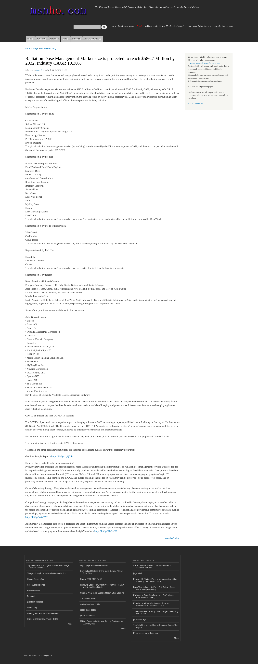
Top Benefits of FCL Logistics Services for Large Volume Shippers (48, 566)
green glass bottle (88, 610)
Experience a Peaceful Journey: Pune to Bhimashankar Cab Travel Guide (150, 604)
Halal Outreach (33, 590)
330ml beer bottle (88, 598)
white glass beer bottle (90, 604)
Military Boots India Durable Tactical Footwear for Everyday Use (101, 622)
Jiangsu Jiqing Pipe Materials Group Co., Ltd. (47, 573)
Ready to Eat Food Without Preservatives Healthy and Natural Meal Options (102, 586)
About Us (76, 38)
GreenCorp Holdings (36, 585)
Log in (113, 26)
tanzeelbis (40, 70)
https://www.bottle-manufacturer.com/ (204, 63)
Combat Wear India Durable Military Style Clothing (102, 593)
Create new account (127, 26)
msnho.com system (43, 655)
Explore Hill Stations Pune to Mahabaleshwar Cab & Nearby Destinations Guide (155, 580)
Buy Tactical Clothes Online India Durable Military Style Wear (101, 572)
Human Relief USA (35, 579)
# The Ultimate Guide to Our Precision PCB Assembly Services (152, 566)
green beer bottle (87, 616)
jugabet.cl (137, 573)
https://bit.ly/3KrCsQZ (105, 531)
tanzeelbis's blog (48, 48)
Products (54, 38)
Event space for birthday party (146, 633)
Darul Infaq (32, 607)
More (70, 624)
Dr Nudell (31, 596)
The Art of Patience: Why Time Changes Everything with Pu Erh (155, 612)
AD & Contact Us (93, 38)
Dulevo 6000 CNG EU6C (91, 579)
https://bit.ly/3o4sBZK (36, 517)
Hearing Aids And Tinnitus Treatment (43, 613)
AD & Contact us (195, 104)
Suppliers (41, 38)
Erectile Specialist (35, 602)
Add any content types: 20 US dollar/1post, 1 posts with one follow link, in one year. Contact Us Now (189, 26)
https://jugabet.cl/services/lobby (94, 565)
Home (30, 38)
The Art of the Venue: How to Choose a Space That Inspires (155, 626)
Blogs (65, 38)
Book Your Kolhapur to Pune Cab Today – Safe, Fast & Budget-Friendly (154, 588)
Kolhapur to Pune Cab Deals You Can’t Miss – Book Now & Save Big (153, 596)
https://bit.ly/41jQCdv (62, 456)
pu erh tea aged (140, 619)
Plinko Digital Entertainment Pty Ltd (42, 619)
